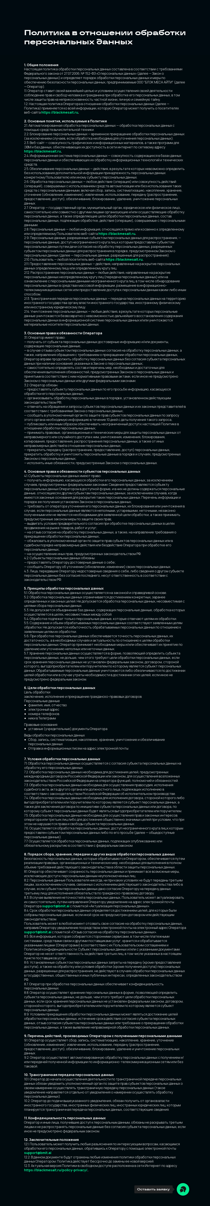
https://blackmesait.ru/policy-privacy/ (55, 1170)
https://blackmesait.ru (59, 112)
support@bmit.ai (55, 906)
